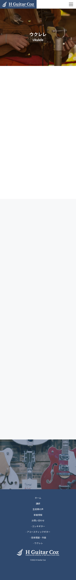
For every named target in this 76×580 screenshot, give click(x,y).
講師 (38, 503)
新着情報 (38, 514)
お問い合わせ (38, 520)
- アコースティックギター (38, 531)
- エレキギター (38, 526)
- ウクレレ (38, 543)
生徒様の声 (38, 509)
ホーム (38, 497)
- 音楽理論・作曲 (38, 537)
